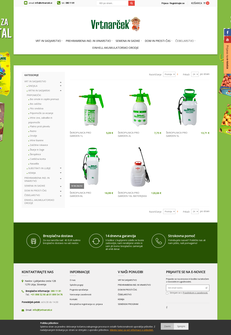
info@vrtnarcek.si (43, 2)
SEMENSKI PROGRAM (128, 304)
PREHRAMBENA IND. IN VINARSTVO (134, 284)
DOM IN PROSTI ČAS (127, 289)
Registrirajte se (177, 3)
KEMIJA (121, 299)
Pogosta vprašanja (79, 289)
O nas (73, 280)
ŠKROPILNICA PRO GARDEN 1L (80, 134)
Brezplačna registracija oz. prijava (86, 304)
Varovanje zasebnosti (80, 294)
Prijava (165, 3)
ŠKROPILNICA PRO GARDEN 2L (128, 134)
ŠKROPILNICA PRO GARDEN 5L (176, 134)
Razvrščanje (155, 74)
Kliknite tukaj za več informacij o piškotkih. (132, 329)
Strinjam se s (174, 293)
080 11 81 (70, 2)
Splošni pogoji (76, 284)
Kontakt (73, 299)
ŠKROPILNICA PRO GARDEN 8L (80, 194)
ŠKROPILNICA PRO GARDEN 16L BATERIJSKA (132, 194)
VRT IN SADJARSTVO (127, 280)
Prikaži (186, 74)
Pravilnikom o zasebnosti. (195, 292)
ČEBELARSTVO (125, 294)
